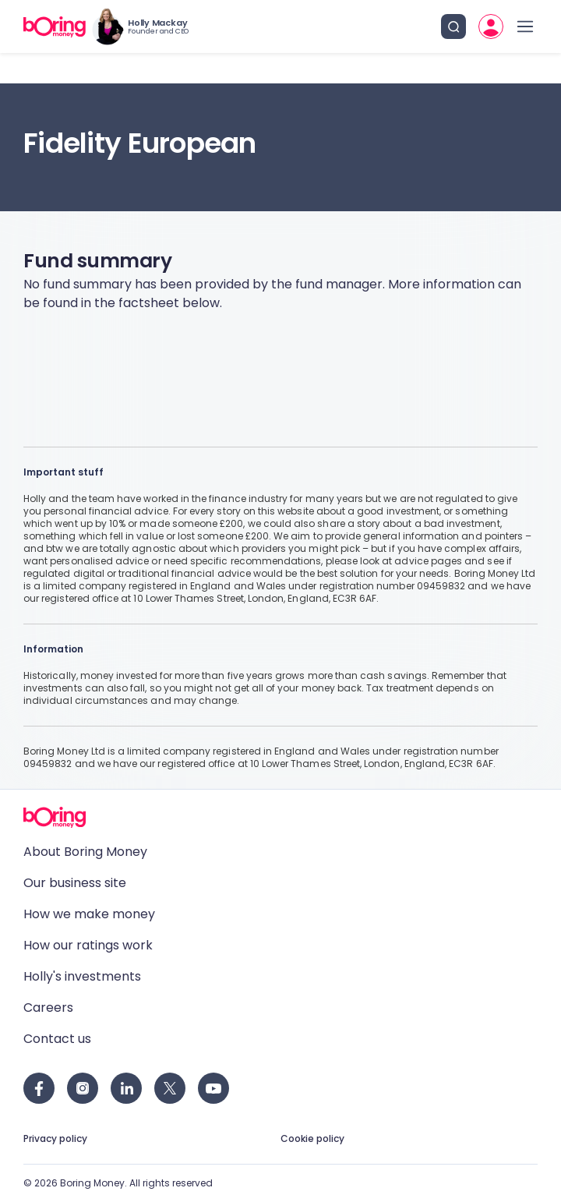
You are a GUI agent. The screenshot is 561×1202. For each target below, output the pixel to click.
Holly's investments (82, 976)
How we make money (89, 914)
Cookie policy (312, 1138)
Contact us (57, 1039)
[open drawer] (525, 26)
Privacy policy (55, 1138)
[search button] (453, 26)
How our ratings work (88, 945)
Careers (48, 1007)
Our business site (74, 883)
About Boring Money (85, 852)
